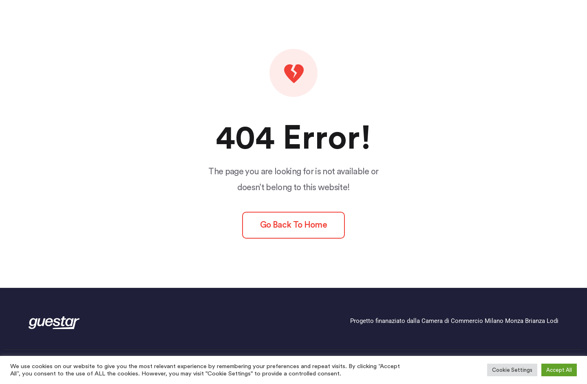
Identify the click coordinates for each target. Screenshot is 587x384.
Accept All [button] (559, 370)
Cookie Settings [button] (512, 370)
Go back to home (293, 225)
